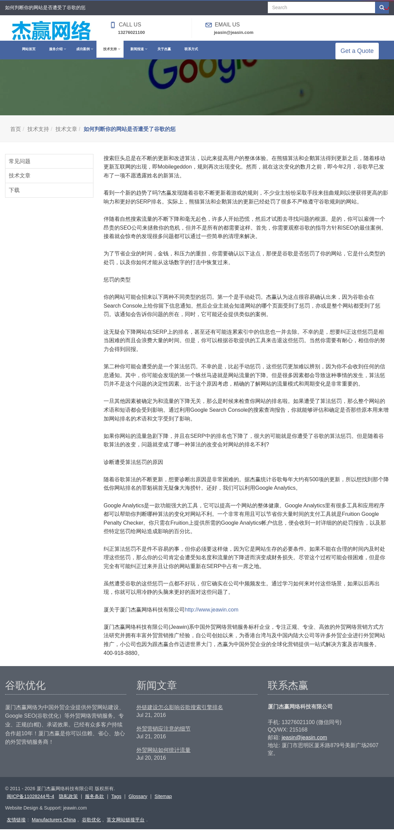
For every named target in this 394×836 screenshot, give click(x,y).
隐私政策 (68, 803)
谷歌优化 (91, 826)
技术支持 (38, 136)
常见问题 (19, 168)
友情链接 (16, 826)
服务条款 (94, 803)
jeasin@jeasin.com (234, 32)
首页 (15, 136)
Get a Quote (362, 54)
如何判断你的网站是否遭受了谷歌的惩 (130, 136)
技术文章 (66, 136)
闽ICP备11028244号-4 (30, 803)
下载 (14, 197)
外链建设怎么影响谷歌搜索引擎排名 (179, 714)
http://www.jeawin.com (211, 616)
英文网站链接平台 (126, 826)
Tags (116, 803)
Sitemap (163, 803)
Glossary (138, 803)
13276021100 (131, 32)
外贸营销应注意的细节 (163, 735)
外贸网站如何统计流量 (163, 757)
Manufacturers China (54, 826)
